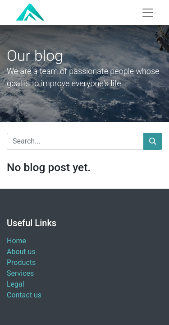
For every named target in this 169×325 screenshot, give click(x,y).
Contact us (24, 295)
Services (20, 273)
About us (21, 251)
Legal (15, 284)
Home (16, 241)
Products (21, 262)
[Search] (152, 141)
